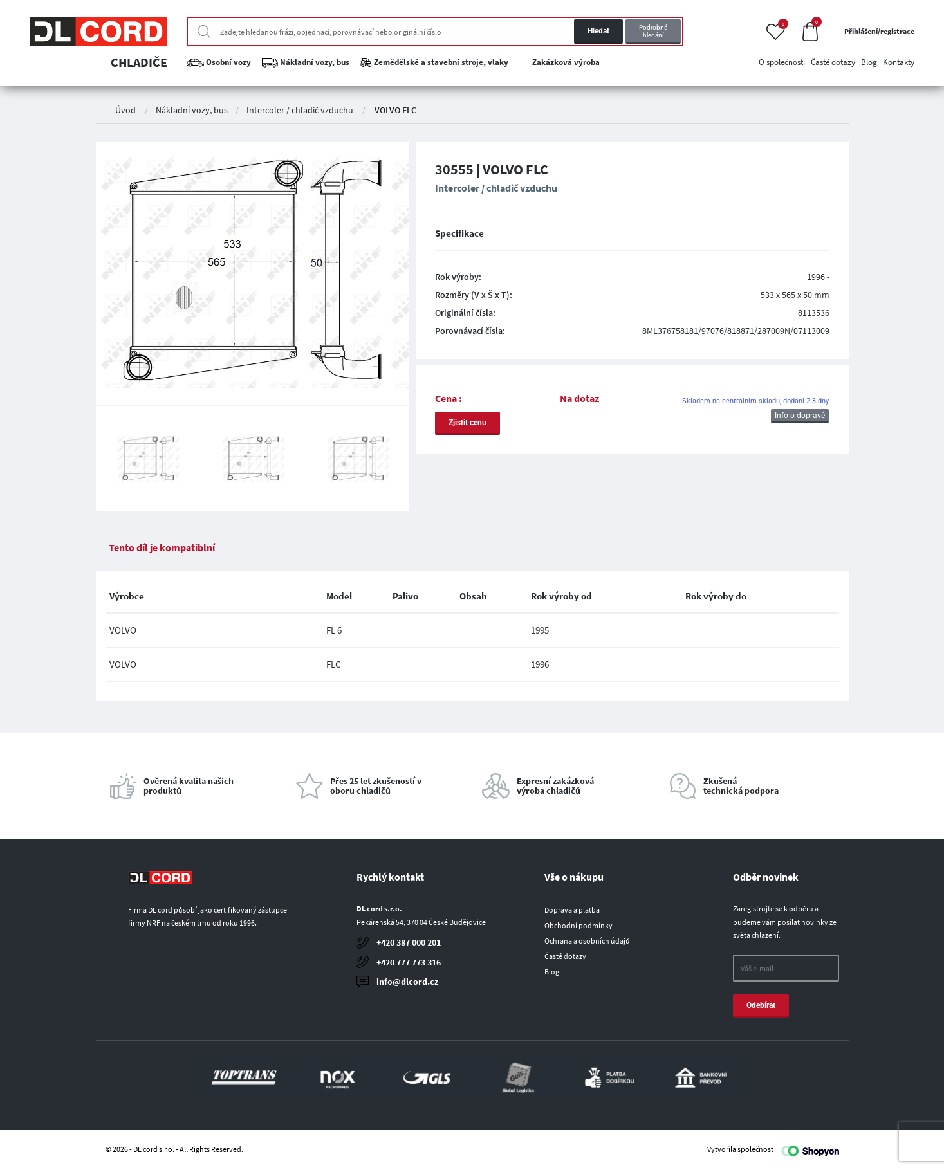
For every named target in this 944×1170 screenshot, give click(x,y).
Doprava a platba (572, 910)
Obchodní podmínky (578, 925)
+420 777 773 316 (408, 962)
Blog (551, 971)
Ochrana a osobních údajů (587, 941)
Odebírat (760, 1005)
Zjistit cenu (467, 422)
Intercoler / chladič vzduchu (299, 110)
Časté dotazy (565, 956)
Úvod (125, 110)
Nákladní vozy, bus (192, 110)
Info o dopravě (800, 415)
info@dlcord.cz (407, 981)
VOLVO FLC (395, 110)
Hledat (598, 30)
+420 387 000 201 (408, 942)
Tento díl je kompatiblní (162, 547)
